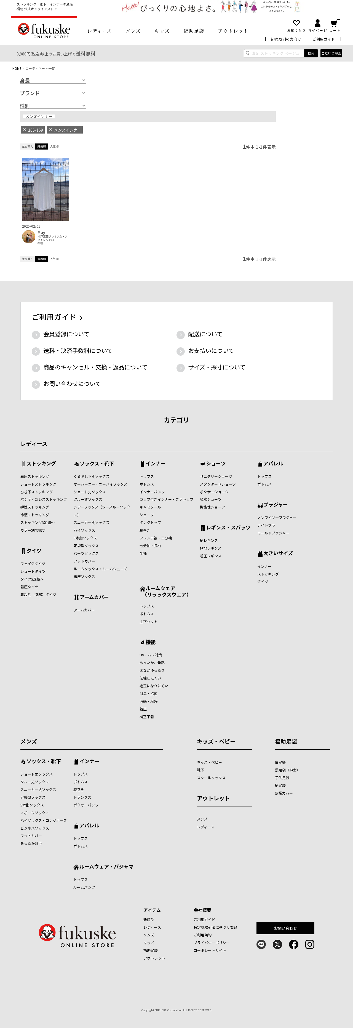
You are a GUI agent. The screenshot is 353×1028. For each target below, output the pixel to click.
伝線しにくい (150, 678)
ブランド (30, 93)
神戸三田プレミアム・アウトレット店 (53, 238)
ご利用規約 (203, 935)
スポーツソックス (34, 812)
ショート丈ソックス (90, 491)
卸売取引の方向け (286, 39)
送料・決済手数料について (78, 350)
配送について (205, 334)
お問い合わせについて (72, 383)
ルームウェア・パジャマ (106, 867)
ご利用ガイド (323, 39)
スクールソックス (211, 777)
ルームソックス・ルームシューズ (100, 568)
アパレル (273, 464)
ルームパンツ (84, 887)
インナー (155, 464)
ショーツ (147, 514)
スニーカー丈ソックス (91, 522)
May (41, 232)
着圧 (143, 709)
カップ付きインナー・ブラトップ (166, 499)
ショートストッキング (38, 484)
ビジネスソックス (34, 828)
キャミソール (150, 507)
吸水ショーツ (210, 499)
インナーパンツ (152, 491)
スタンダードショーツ (218, 484)
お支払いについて (211, 350)
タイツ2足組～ (32, 579)
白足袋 (280, 762)
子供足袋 (282, 777)
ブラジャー (275, 505)
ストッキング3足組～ (37, 522)
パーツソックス (86, 553)
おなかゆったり (152, 670)
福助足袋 (194, 30)
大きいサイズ (278, 553)
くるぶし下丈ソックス (91, 476)
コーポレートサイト (210, 950)
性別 (25, 106)
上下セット (148, 621)
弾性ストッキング (34, 507)
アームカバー (94, 597)
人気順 (54, 146)
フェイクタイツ (32, 563)
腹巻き (145, 530)
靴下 (200, 770)
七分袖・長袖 (150, 545)
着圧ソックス (84, 576)
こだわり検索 (331, 53)
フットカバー (84, 561)
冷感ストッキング (34, 514)
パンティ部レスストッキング (43, 499)
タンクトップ (150, 522)
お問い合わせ (285, 928)
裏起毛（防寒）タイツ (38, 594)
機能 (151, 642)
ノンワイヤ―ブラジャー (276, 517)
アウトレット (233, 30)
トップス (147, 476)
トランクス (82, 797)
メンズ (133, 30)
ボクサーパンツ (86, 805)
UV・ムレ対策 (151, 654)
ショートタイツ (33, 571)
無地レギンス (210, 548)
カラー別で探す (33, 530)
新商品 (148, 919)
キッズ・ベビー (216, 741)
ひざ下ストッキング (36, 491)
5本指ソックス (85, 537)
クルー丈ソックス (88, 499)
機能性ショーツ (212, 507)
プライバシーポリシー (212, 942)
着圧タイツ (29, 586)
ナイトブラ (266, 525)
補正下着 (147, 716)
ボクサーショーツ (214, 491)
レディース (99, 30)
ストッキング (41, 464)
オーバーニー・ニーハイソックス (100, 484)
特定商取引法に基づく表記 (215, 927)
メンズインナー (38, 116)
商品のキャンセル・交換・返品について (95, 367)
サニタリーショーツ (216, 476)
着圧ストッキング (34, 476)
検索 (311, 53)
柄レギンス (209, 540)
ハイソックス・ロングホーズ (43, 820)
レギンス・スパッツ (228, 528)
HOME (17, 68)
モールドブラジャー (273, 533)
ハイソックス (84, 530)
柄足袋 (280, 785)
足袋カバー (284, 793)
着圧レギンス (210, 555)
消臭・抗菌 (148, 693)
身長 (25, 81)
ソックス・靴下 (97, 464)
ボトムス (147, 484)
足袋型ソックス (86, 545)
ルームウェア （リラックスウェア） (165, 591)
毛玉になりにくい (154, 685)
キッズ (162, 30)
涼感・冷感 (148, 701)
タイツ (33, 551)
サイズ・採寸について (216, 367)
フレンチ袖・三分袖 (156, 537)
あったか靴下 (31, 843)
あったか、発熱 (152, 662)
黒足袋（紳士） (287, 770)
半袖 (143, 553)
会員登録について (66, 334)
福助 (40, 243)
